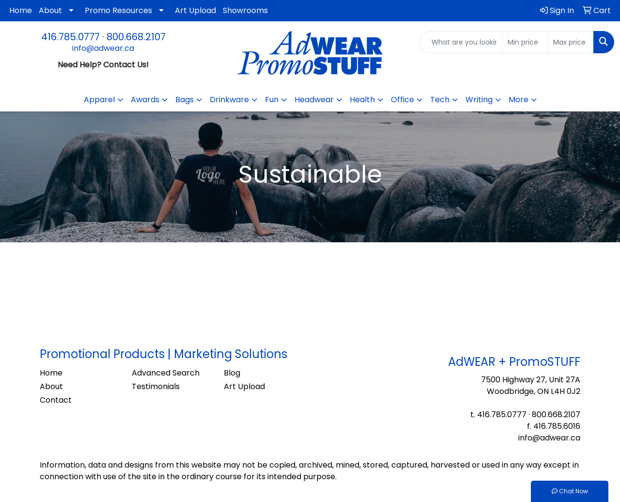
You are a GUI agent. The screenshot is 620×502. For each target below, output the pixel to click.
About (50, 10)
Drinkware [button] (229, 99)
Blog (232, 372)
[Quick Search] (461, 42)
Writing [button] (479, 99)
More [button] (518, 99)
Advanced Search (166, 372)
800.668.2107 (136, 37)
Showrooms (245, 10)
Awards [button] (145, 99)
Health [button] (362, 99)
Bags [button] (184, 99)
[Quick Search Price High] (571, 42)
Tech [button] (440, 99)
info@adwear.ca (103, 48)
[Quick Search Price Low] (525, 42)
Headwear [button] (314, 99)
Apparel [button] (99, 99)
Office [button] (402, 99)
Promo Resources (118, 10)
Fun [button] (272, 99)
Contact (56, 400)
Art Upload (195, 10)
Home (20, 10)
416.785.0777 (70, 37)
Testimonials (156, 386)
